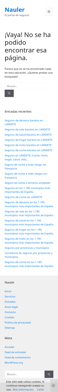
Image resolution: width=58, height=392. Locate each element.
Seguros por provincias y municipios (27, 248)
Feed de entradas (15, 352)
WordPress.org (14, 362)
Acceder (10, 347)
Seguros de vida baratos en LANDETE (27, 129)
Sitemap (10, 327)
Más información (23, 389)
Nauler (15, 9)
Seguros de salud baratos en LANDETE (28, 134)
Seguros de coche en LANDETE (23, 197)
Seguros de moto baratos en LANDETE (28, 145)
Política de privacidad (18, 322)
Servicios (10, 296)
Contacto (10, 312)
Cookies (9, 317)
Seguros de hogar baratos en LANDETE (28, 140)
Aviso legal (11, 307)
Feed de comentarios (17, 357)
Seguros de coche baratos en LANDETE (28, 150)
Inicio (8, 291)
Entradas (10, 301)
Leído (40, 389)
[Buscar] (9, 93)
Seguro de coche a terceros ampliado (27, 183)
